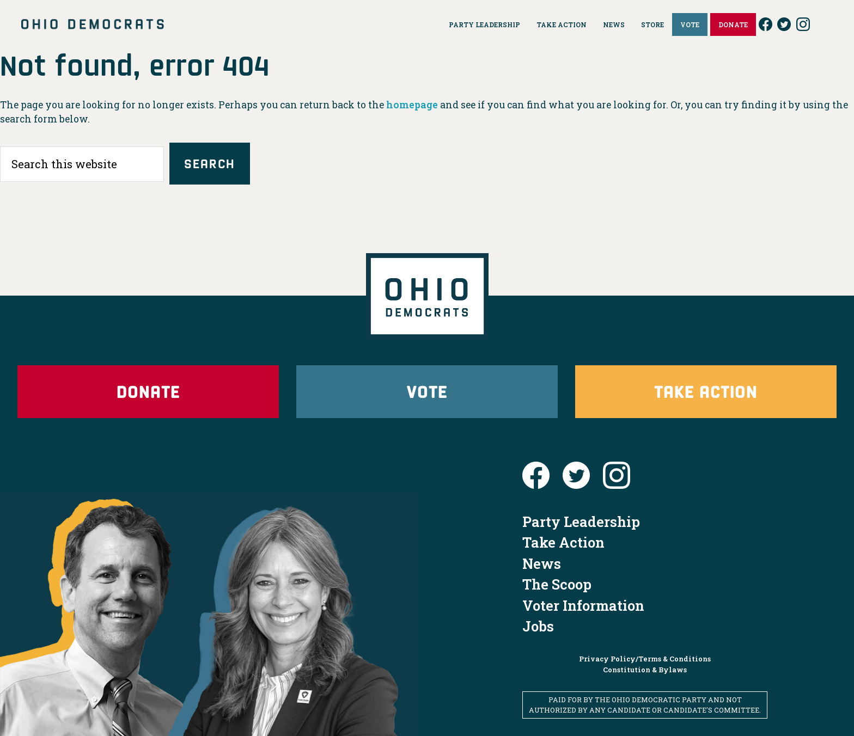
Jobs (538, 626)
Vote (427, 391)
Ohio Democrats (92, 24)
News (541, 563)
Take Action (706, 391)
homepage (412, 105)
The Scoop (556, 584)
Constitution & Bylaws (645, 669)
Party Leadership (581, 521)
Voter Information (583, 605)
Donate (148, 391)
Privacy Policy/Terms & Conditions (645, 658)
